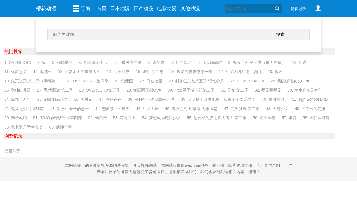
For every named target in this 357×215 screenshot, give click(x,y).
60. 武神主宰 (60, 127)
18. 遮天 (274, 71)
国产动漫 (143, 8)
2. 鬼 (41, 62)
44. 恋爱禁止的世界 (112, 108)
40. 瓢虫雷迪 (273, 99)
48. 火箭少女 (277, 108)
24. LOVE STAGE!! (247, 81)
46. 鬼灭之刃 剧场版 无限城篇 (191, 108)
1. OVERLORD (17, 62)
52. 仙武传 (97, 117)
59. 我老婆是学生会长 (23, 127)
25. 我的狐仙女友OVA (290, 81)
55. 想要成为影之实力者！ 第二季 (217, 117)
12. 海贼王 (42, 71)
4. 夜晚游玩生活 (93, 62)
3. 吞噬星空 (62, 62)
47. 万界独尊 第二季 (241, 108)
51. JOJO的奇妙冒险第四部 (57, 117)
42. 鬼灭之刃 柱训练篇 (24, 108)
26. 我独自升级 (17, 90)
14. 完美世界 (118, 71)
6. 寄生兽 (156, 62)
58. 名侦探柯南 (316, 117)
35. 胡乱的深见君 (52, 99)
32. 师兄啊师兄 (268, 90)
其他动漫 (190, 8)
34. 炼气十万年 (17, 99)
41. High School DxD (309, 99)
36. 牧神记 (83, 99)
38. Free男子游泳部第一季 (151, 99)
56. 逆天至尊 (264, 117)
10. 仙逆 (299, 62)
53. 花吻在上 (124, 117)
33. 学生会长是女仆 (304, 90)
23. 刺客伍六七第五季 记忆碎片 (196, 81)
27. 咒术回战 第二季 (55, 90)
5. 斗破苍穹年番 (127, 62)
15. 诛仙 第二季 (149, 71)
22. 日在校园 (150, 81)
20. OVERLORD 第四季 (87, 81)
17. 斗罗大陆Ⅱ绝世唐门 (240, 71)
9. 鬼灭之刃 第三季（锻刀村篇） (256, 62)
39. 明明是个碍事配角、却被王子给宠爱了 (218, 99)
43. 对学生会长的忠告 (69, 108)
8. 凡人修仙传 (210, 62)
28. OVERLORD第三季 (99, 90)
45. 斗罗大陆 (147, 108)
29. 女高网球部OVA (144, 90)
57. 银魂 (289, 117)
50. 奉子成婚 (15, 117)
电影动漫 (167, 8)
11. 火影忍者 (15, 71)
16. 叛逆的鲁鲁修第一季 (191, 71)
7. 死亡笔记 (181, 62)
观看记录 (298, 8)
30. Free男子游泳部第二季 (190, 90)
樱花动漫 (46, 8)
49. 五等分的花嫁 (310, 108)
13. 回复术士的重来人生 (79, 71)
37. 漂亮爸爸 (110, 99)
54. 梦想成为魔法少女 (161, 117)
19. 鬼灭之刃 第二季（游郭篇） (32, 81)
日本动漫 (120, 8)
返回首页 (12, 151)
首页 (101, 8)
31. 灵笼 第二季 (234, 90)
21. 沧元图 (124, 81)
